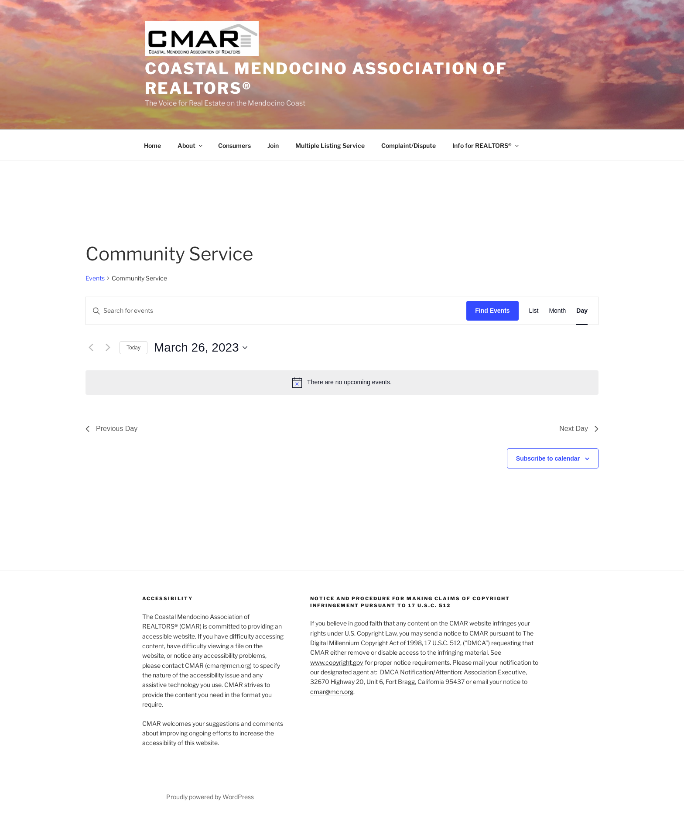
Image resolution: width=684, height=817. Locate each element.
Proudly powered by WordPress (210, 796)
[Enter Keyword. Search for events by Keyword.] (276, 311)
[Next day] (108, 347)
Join (273, 145)
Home (152, 145)
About (191, 145)
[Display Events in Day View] (582, 311)
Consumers (234, 145)
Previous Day (111, 428)
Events (95, 278)
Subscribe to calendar (548, 458)
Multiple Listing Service (330, 145)
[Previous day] (91, 347)
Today (133, 348)
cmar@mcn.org (331, 691)
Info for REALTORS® (486, 145)
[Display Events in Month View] (557, 311)
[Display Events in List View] (534, 311)
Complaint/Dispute (408, 145)
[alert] (342, 382)
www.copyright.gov (336, 662)
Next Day (578, 428)
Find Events (492, 310)
